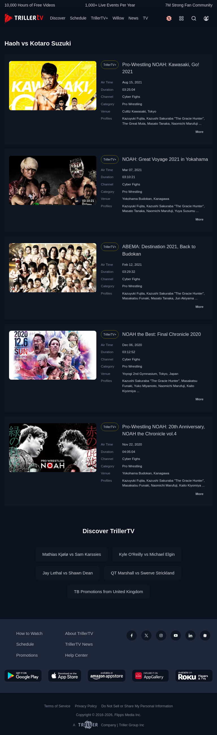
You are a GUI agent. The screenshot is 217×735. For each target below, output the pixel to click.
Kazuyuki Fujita (133, 118)
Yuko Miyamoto (145, 386)
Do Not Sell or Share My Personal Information (137, 706)
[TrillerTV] (24, 18)
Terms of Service (57, 706)
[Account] (206, 18)
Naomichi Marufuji (185, 123)
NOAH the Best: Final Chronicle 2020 (161, 334)
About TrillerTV (79, 633)
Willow (118, 18)
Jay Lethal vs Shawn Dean (68, 572)
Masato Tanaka (158, 123)
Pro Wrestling (132, 104)
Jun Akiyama (184, 298)
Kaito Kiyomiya (190, 485)
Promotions (27, 655)
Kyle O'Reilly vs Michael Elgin (147, 554)
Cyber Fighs (131, 96)
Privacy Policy (86, 706)
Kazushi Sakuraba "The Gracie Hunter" (175, 118)
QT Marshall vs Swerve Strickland (142, 572)
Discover (57, 18)
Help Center (76, 655)
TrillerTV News (79, 644)
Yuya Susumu (185, 211)
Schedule (78, 18)
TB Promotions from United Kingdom (108, 591)
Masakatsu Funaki (135, 298)
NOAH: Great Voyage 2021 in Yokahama (165, 159)
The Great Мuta (134, 123)
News (133, 18)
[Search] (194, 18)
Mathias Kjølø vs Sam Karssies (71, 554)
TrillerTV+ (99, 18)
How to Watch (29, 633)
